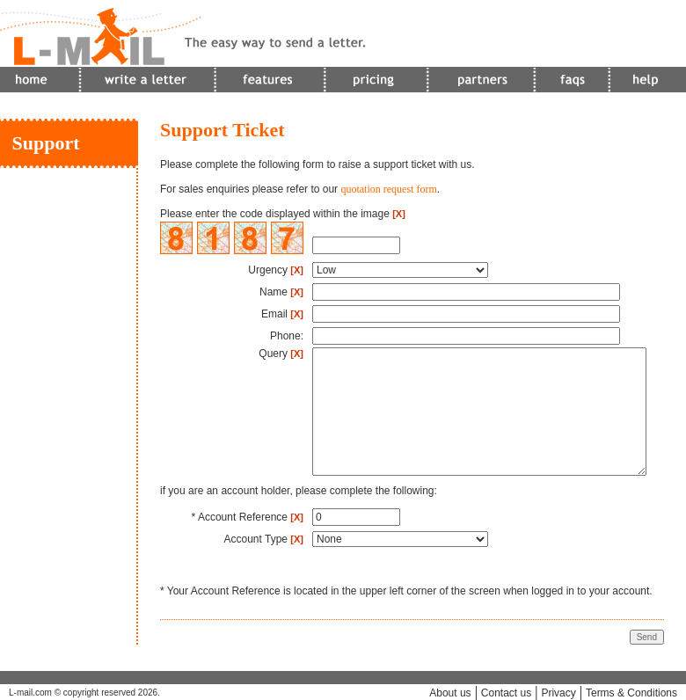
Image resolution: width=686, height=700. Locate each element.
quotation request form (388, 189)
